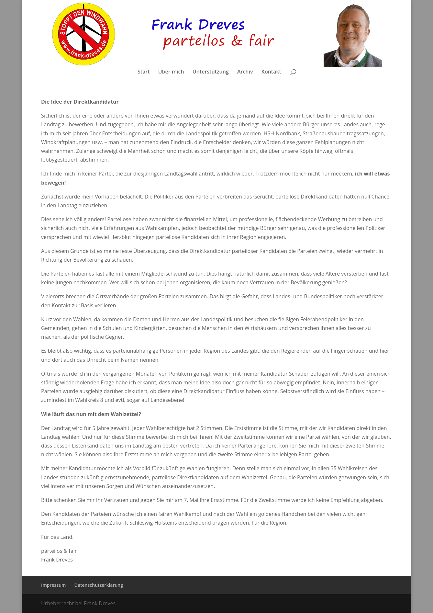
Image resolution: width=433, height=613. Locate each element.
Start (144, 72)
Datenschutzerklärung (98, 585)
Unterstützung (211, 72)
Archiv (245, 72)
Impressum (53, 585)
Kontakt (271, 72)
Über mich (171, 72)
